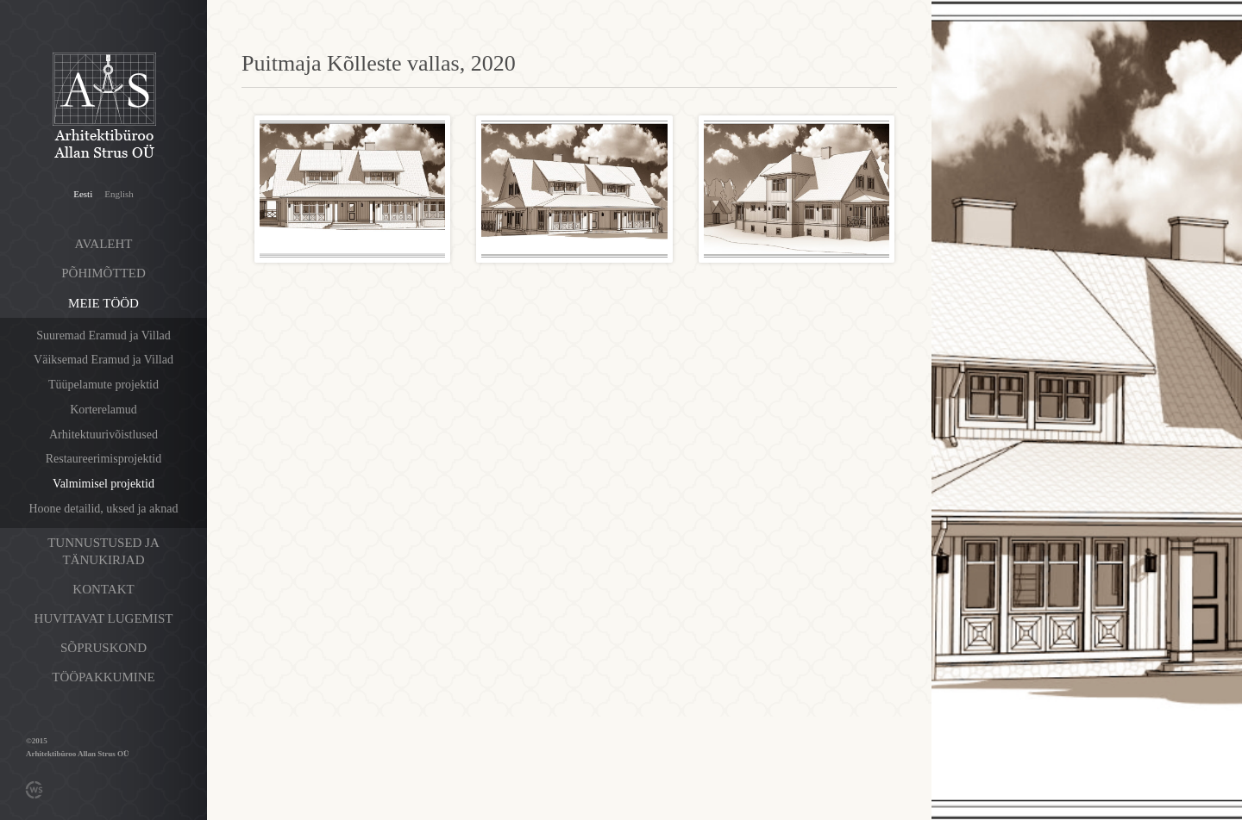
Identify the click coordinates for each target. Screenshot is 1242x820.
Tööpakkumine (103, 677)
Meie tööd (103, 303)
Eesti (82, 194)
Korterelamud (103, 409)
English (119, 194)
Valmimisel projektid (103, 483)
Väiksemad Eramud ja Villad (103, 359)
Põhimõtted (103, 273)
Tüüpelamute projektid (103, 384)
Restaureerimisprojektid (104, 458)
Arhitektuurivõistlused (103, 434)
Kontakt (103, 589)
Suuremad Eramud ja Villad (103, 335)
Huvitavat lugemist (103, 618)
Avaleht (104, 244)
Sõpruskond (103, 648)
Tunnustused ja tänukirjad (103, 551)
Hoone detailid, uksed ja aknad (103, 508)
